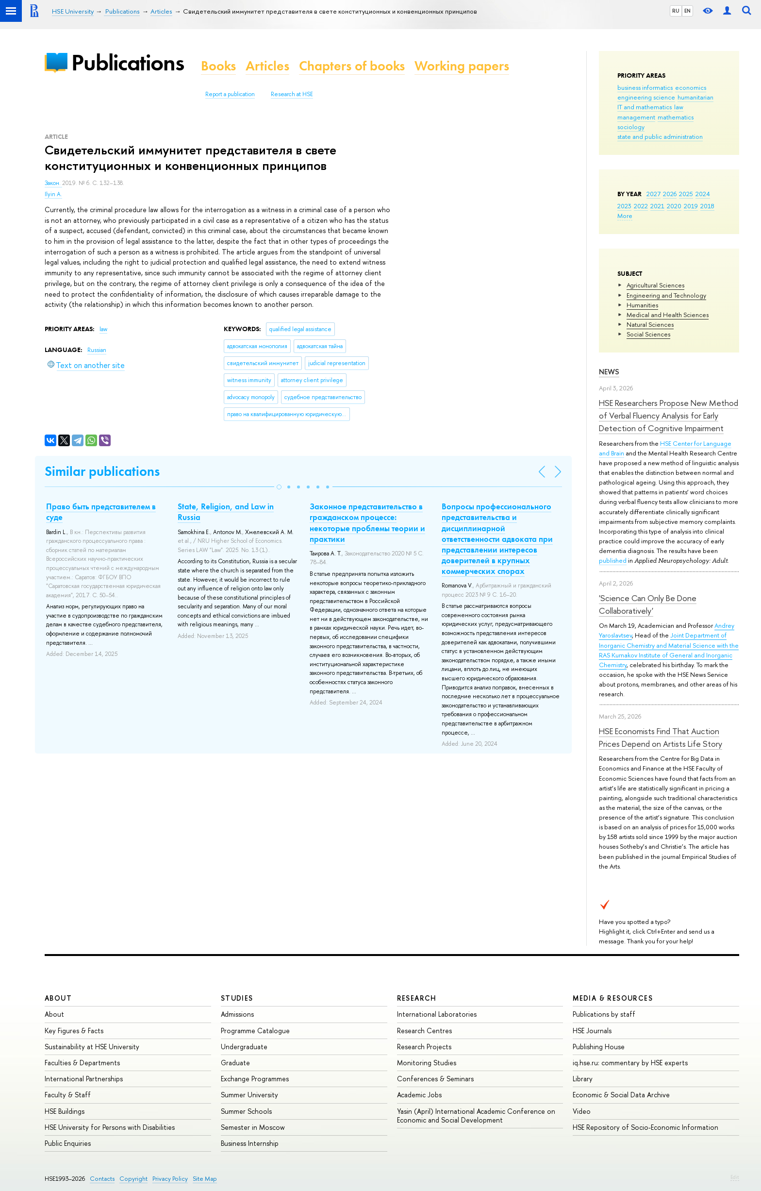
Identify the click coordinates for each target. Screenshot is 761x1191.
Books (218, 65)
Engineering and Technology (666, 295)
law (678, 106)
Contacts (102, 1178)
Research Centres (424, 1030)
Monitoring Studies (426, 1062)
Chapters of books (352, 65)
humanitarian (695, 97)
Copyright (133, 1178)
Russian (96, 350)
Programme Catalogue (255, 1030)
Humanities (642, 305)
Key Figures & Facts (74, 1030)
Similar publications (102, 471)
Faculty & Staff (68, 1094)
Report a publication (230, 94)
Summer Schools (246, 1111)
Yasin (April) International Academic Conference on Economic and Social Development (476, 1115)
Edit (734, 1177)
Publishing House (599, 1046)
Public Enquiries (68, 1143)
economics (690, 87)
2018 (707, 205)
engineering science (646, 97)
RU (675, 10)
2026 (670, 193)
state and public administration (660, 136)
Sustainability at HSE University (92, 1046)
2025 (686, 193)
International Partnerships (84, 1078)
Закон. (53, 183)
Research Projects (424, 1046)
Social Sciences (648, 334)
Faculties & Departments (82, 1062)
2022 (641, 205)
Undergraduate (244, 1046)
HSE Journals (592, 1030)
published (613, 560)
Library (583, 1078)
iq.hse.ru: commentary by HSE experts (630, 1062)
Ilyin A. (53, 194)
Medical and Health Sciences (668, 314)
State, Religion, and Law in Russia (226, 511)
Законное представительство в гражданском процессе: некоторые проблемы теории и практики (367, 522)
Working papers (461, 65)
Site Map (205, 1178)
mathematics (676, 117)
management (636, 117)
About (58, 998)
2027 (653, 193)
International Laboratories (437, 1014)
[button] (279, 487)
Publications (127, 62)
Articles (267, 65)
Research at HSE (292, 94)
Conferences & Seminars (435, 1078)
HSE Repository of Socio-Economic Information (645, 1127)
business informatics (645, 87)
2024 (702, 193)
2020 (674, 205)
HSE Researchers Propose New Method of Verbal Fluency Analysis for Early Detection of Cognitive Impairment (668, 415)
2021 (657, 205)
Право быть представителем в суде (101, 511)
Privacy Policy (170, 1178)
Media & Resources (613, 998)
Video (582, 1111)
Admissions (237, 1014)
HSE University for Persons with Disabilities (110, 1127)
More (624, 215)
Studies (237, 998)
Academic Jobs (419, 1094)
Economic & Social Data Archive (621, 1094)
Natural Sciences (650, 324)
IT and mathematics (644, 106)
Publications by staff (604, 1014)
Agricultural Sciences (655, 285)
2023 (624, 205)
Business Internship (250, 1143)
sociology (631, 126)
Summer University (249, 1094)
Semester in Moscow (253, 1127)
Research (417, 998)
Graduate (235, 1062)
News (609, 372)
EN (687, 10)
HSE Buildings (64, 1111)
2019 (691, 205)
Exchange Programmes (255, 1078)
